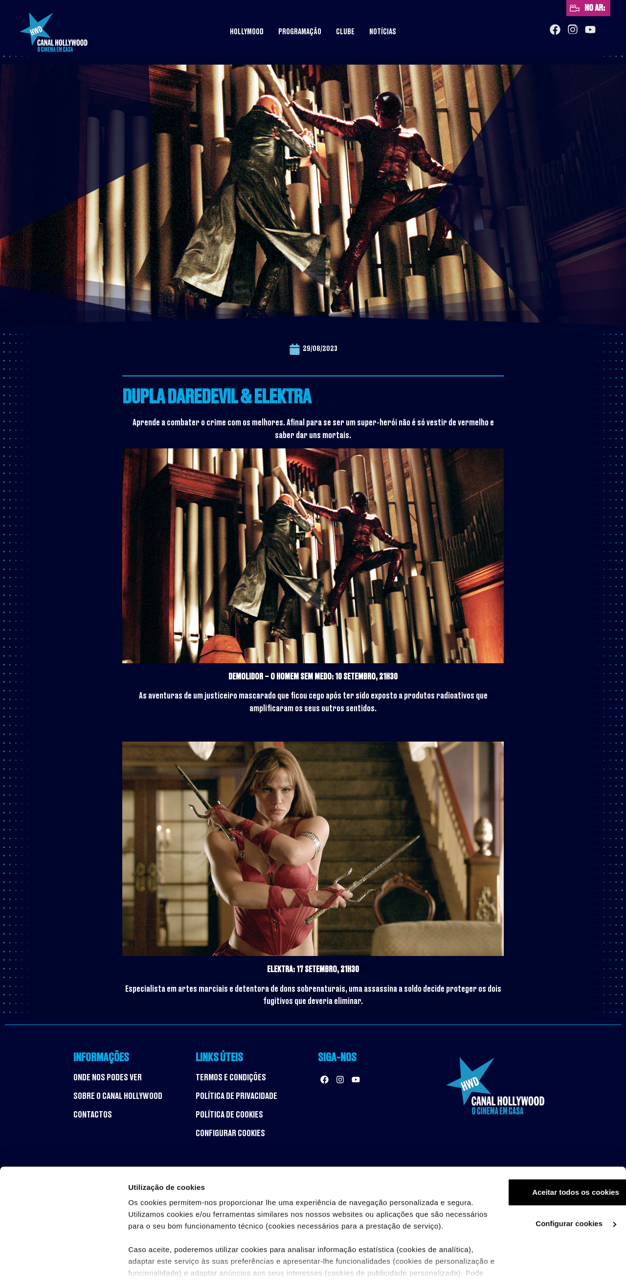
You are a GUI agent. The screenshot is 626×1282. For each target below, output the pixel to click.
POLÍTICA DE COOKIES (229, 1114)
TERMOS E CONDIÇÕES (231, 1077)
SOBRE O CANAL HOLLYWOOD (117, 1096)
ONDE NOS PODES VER (107, 1077)
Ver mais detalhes (159, 1263)
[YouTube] (590, 29)
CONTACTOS (92, 1114)
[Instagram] (572, 29)
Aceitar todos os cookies (544, 1144)
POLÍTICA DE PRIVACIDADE (236, 1096)
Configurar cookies (544, 1175)
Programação (299, 32)
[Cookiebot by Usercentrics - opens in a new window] (63, 1263)
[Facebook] (555, 29)
